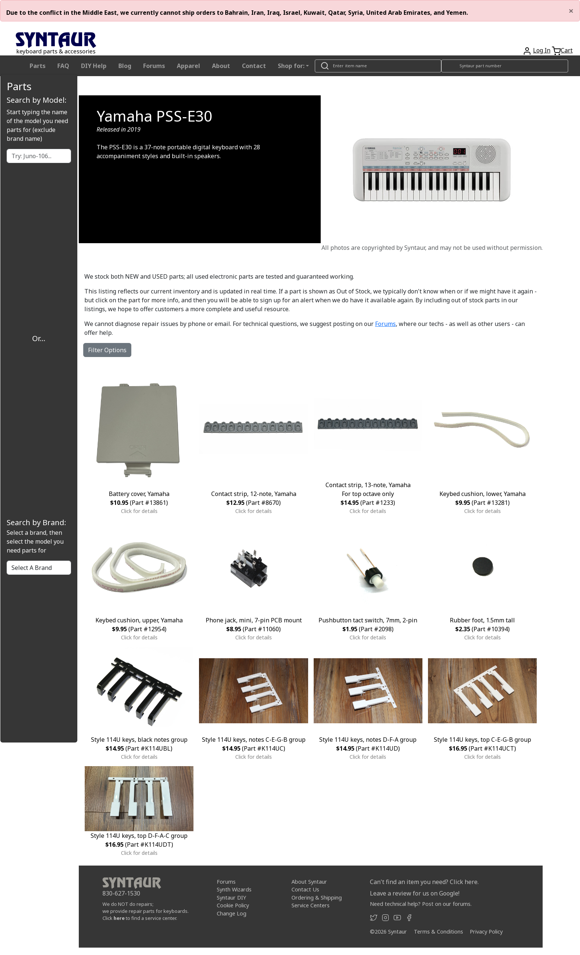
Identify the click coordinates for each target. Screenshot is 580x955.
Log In (541, 50)
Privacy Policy (486, 931)
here (119, 918)
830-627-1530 (121, 893)
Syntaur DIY (231, 897)
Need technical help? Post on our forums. (421, 903)
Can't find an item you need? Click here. (424, 882)
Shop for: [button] (291, 66)
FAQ (63, 66)
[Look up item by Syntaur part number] (505, 66)
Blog (124, 66)
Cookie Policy (233, 905)
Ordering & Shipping (316, 897)
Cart (567, 50)
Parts (37, 66)
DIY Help (94, 66)
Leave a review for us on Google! (414, 893)
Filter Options (107, 350)
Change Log (231, 913)
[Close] (571, 10)
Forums (154, 66)
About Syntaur (309, 881)
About (221, 66)
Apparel (188, 66)
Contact (254, 66)
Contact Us (305, 889)
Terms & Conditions (438, 931)
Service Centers (310, 905)
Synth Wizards (234, 889)
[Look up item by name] (378, 66)
